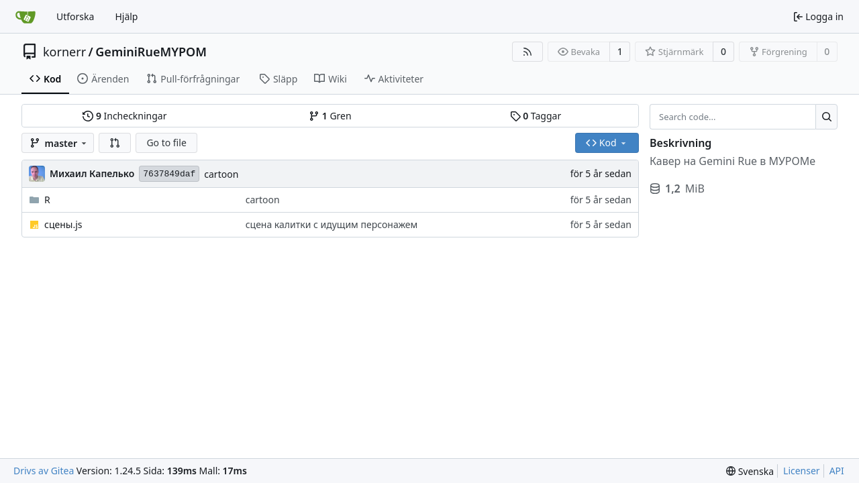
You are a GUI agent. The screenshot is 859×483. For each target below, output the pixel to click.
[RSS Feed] (527, 52)
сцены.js (63, 224)
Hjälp (126, 16)
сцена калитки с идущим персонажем (332, 224)
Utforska (75, 16)
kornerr (64, 51)
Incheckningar (124, 115)
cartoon (221, 174)
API (836, 470)
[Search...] (826, 116)
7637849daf (169, 174)
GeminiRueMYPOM (151, 51)
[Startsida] (25, 17)
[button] (115, 143)
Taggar (535, 115)
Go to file (166, 142)
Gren (330, 115)
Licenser (801, 470)
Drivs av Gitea (43, 470)
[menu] (750, 471)
